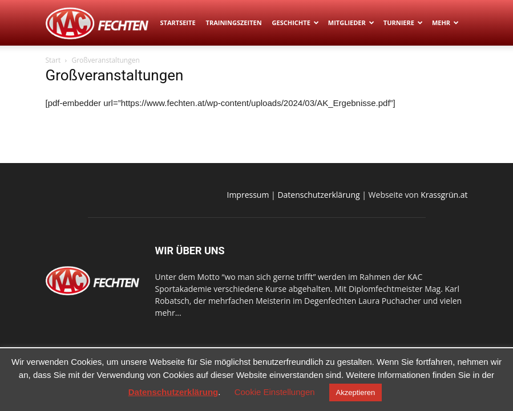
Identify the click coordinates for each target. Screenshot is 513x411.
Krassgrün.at (444, 194)
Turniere (403, 22)
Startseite (178, 22)
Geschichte (295, 22)
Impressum (248, 194)
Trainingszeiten (234, 22)
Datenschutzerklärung (318, 194)
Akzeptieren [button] (355, 392)
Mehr (445, 22)
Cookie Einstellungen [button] (275, 392)
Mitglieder (351, 22)
